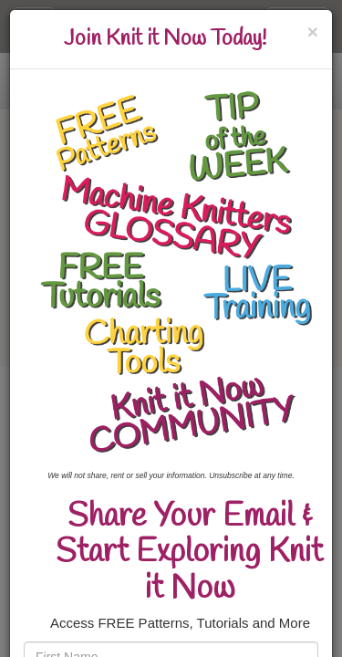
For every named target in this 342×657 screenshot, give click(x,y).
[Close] (312, 31)
